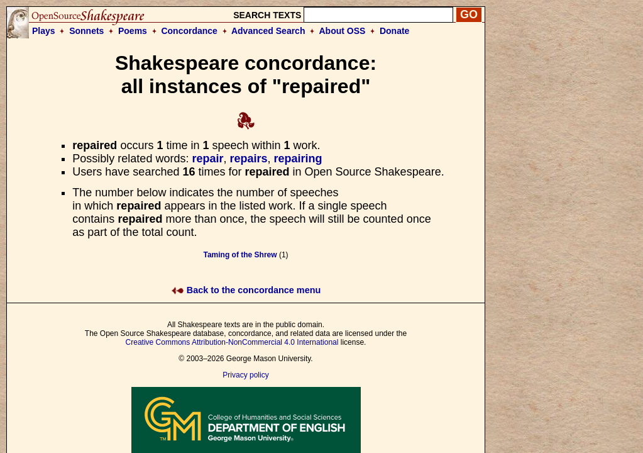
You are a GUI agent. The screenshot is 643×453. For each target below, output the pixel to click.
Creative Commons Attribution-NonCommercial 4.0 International (232, 342)
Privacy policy (245, 375)
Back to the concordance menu (246, 290)
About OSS (342, 31)
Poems (132, 31)
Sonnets (86, 31)
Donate (394, 31)
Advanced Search (268, 31)
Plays (43, 31)
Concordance (189, 31)
